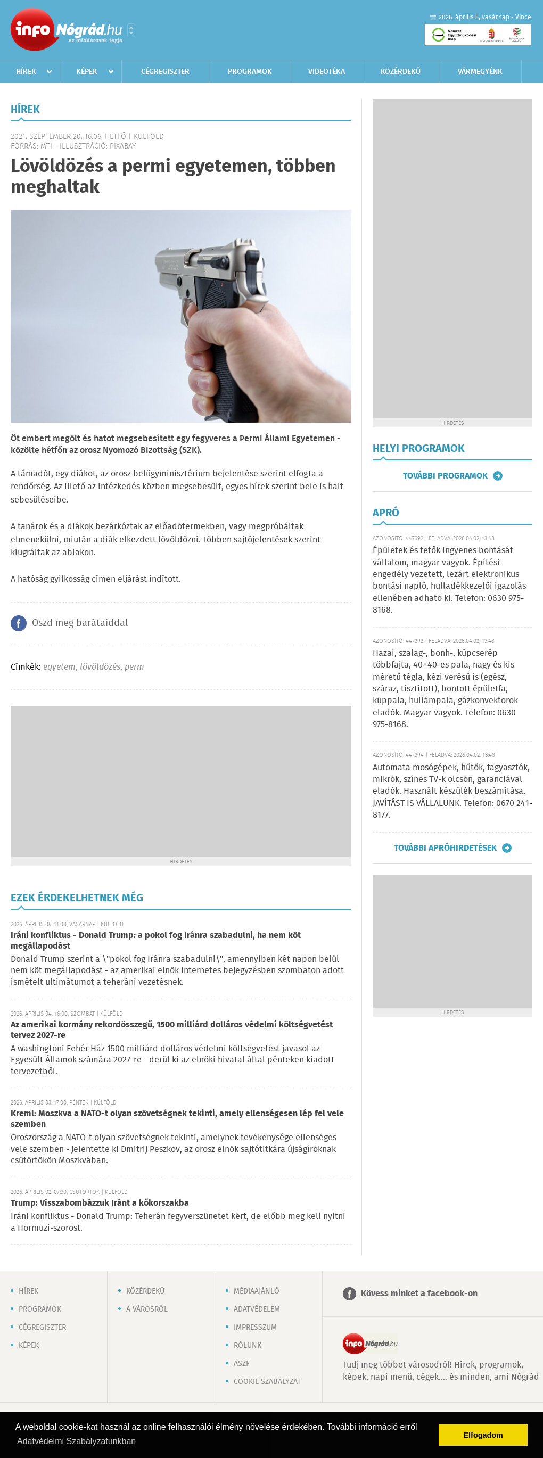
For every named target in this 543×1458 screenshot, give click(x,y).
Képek (86, 72)
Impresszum (255, 1327)
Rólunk (247, 1346)
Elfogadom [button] (483, 1435)
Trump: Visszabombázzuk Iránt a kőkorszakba (100, 1203)
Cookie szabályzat (267, 1382)
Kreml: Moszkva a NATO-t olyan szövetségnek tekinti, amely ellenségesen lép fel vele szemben (177, 1119)
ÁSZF (242, 1364)
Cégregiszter (165, 72)
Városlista (131, 30)
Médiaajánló (256, 1291)
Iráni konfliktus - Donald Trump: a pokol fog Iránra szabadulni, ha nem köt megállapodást (156, 941)
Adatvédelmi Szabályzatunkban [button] (76, 1441)
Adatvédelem (257, 1309)
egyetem (59, 667)
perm (134, 667)
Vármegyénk (480, 72)
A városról (147, 1309)
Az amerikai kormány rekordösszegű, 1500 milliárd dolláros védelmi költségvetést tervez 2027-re (172, 1030)
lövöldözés (100, 667)
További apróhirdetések (445, 848)
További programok (445, 476)
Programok (250, 72)
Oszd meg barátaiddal (80, 623)
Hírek (26, 72)
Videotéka (326, 72)
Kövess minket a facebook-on (419, 1293)
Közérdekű (401, 72)
